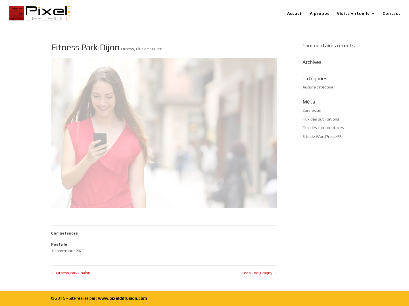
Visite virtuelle (353, 13)
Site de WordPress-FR (322, 136)
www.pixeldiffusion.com (122, 298)
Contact (391, 13)
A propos (320, 13)
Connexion (311, 110)
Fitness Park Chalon (70, 273)
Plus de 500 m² (149, 49)
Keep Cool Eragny (259, 273)
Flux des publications (320, 119)
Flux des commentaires (323, 127)
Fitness (127, 49)
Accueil (295, 13)
